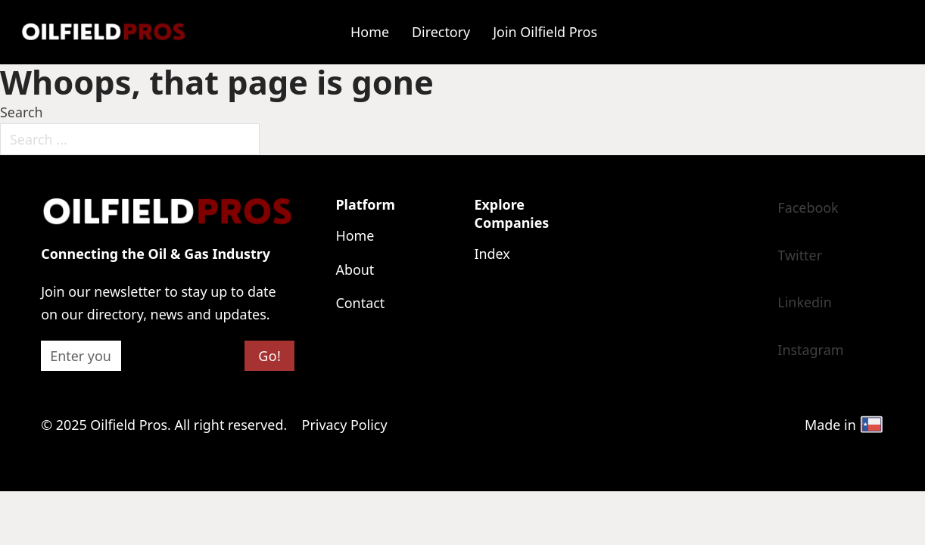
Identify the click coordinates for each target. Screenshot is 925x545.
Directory (441, 32)
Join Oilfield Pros (545, 32)
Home (369, 32)
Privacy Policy (345, 425)
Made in (844, 425)
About (354, 269)
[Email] (80, 356)
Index (491, 253)
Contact (360, 303)
